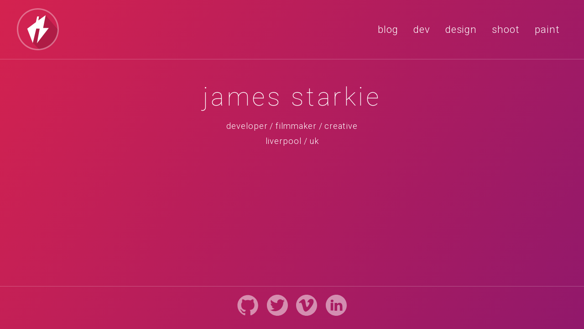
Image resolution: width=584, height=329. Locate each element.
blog (388, 29)
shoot (506, 29)
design (461, 29)
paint (547, 29)
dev (421, 29)
